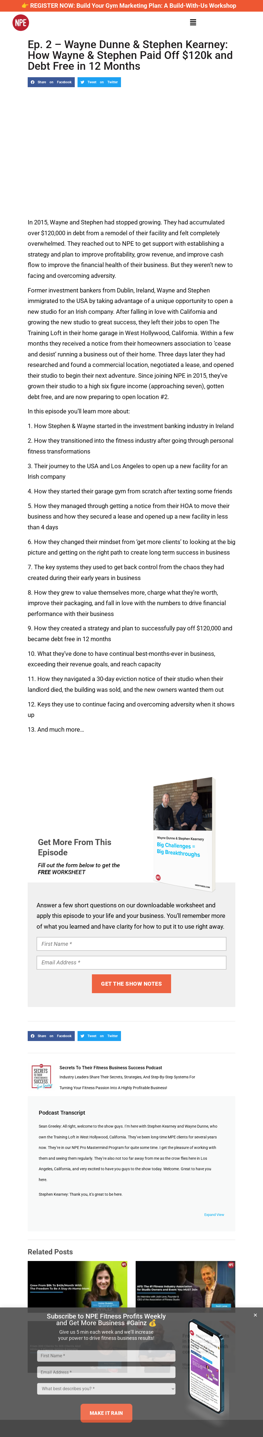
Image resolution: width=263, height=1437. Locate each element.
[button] (255, 1317)
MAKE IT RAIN (106, 1415)
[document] (131, 718)
